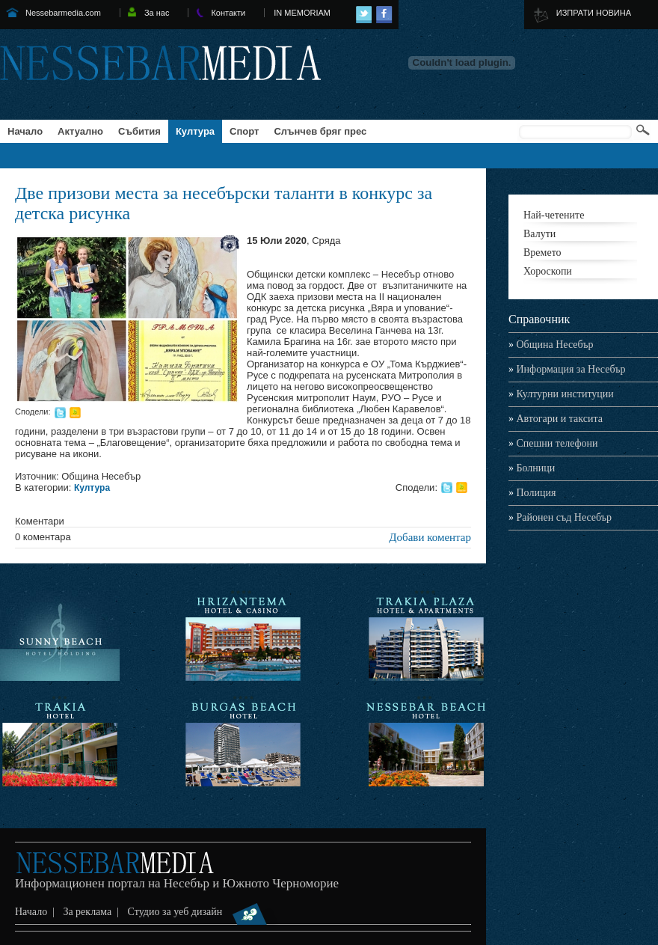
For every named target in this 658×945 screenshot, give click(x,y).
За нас (157, 12)
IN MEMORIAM (302, 12)
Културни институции (561, 394)
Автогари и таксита (555, 418)
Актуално (80, 131)
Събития (139, 131)
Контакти (228, 12)
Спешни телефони (553, 443)
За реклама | (93, 911)
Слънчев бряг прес (320, 131)
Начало (25, 131)
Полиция (532, 492)
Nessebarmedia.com (63, 12)
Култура (195, 131)
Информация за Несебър (566, 369)
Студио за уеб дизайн (204, 912)
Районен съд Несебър (560, 517)
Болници (531, 468)
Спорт (244, 131)
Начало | (37, 911)
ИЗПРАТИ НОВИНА (593, 12)
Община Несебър (551, 344)
